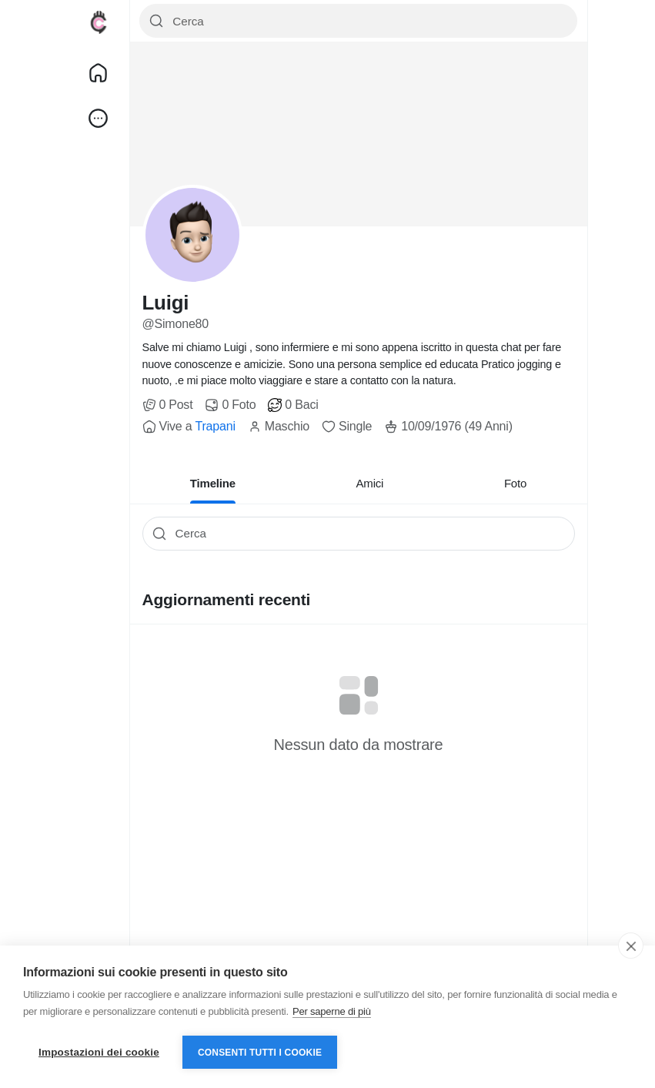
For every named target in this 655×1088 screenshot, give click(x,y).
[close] (630, 945)
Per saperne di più (331, 1011)
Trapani (215, 426)
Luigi (165, 302)
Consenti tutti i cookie (260, 1052)
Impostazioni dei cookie (98, 1052)
